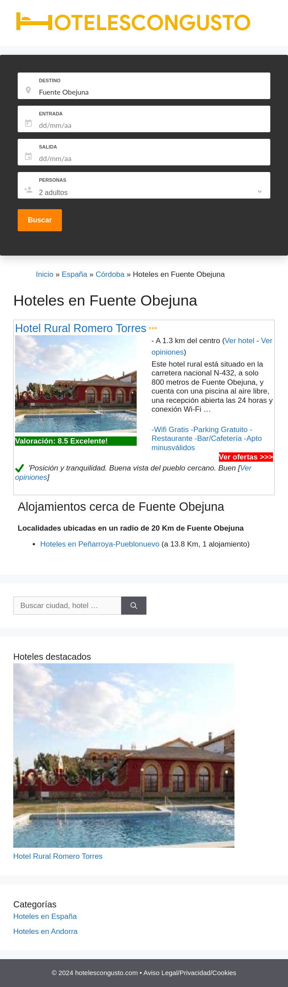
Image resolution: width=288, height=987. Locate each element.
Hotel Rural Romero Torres (80, 328)
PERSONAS (52, 180)
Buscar (40, 220)
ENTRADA (51, 113)
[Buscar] (133, 606)
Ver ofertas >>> (246, 457)
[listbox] (151, 192)
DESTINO (50, 80)
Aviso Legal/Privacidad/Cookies (189, 972)
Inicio (45, 274)
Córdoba (110, 274)
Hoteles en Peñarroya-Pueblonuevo (99, 544)
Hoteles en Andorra (45, 931)
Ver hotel (239, 341)
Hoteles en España (45, 916)
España (75, 274)
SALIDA (48, 146)
